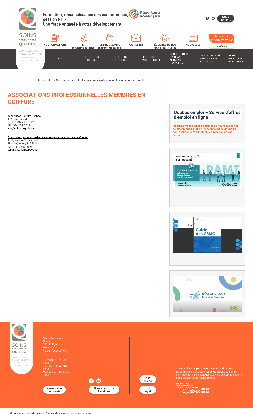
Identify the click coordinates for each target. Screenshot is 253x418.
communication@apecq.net (23, 149)
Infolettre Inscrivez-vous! (222, 38)
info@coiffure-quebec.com (23, 128)
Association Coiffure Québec (24, 116)
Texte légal (147, 390)
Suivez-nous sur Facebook (104, 390)
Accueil (42, 80)
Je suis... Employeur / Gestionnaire (236, 58)
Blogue (222, 45)
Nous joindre (225, 18)
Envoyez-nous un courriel (54, 390)
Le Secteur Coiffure (64, 80)
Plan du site (148, 379)
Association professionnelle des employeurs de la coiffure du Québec (48, 137)
